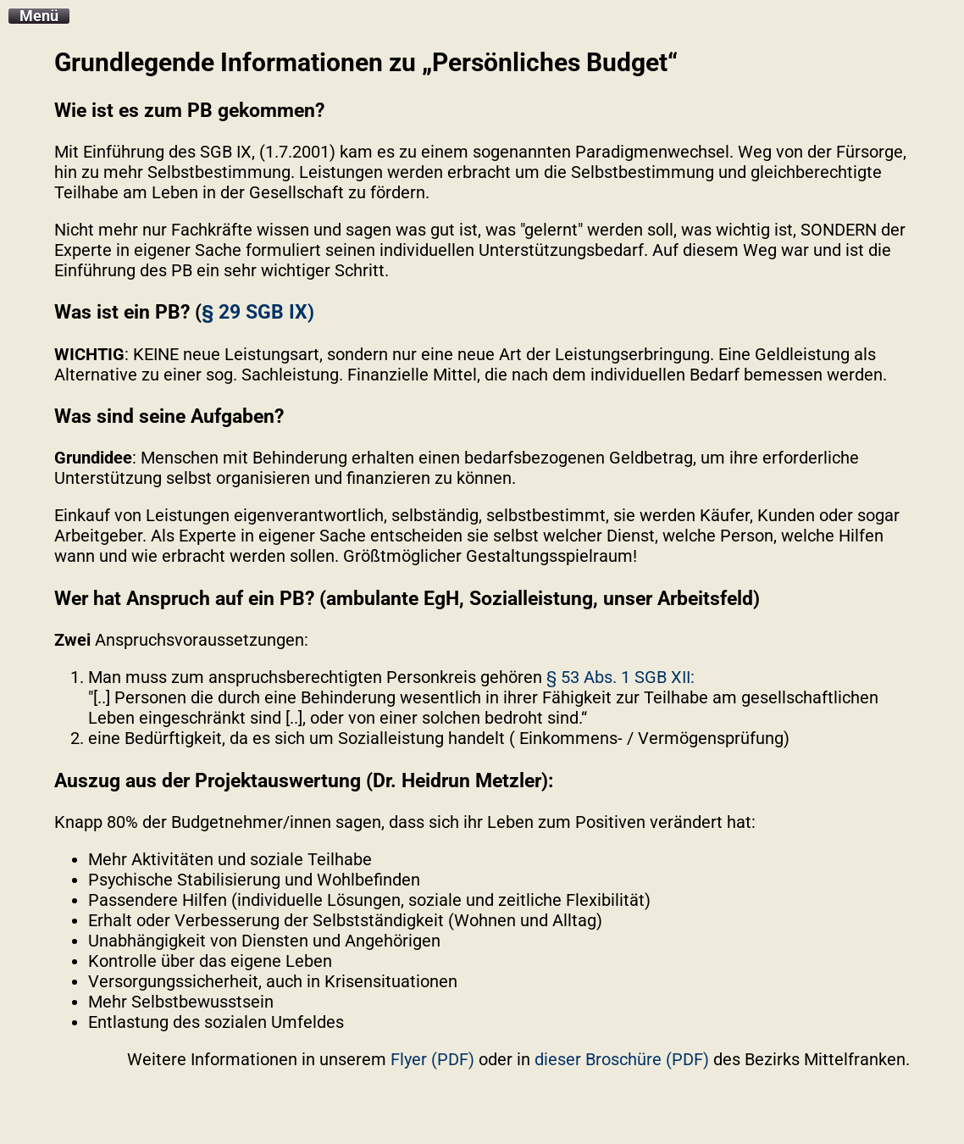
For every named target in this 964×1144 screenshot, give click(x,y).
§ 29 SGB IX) (258, 312)
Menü (38, 16)
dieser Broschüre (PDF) (622, 1059)
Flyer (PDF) (432, 1059)
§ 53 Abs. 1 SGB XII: (620, 677)
